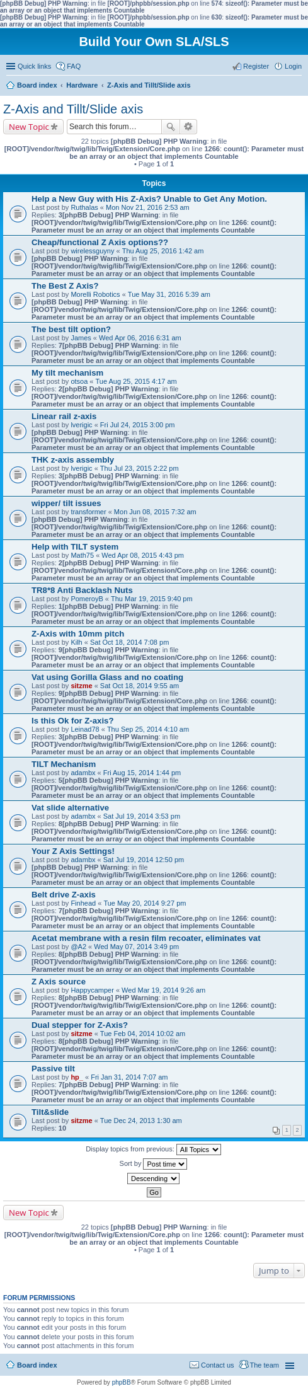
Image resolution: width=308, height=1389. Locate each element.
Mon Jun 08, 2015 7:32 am (155, 512)
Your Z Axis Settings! (73, 851)
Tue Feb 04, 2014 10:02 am (142, 1033)
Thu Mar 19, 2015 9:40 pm (152, 598)
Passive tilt (53, 1068)
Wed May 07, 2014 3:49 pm (136, 946)
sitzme (81, 685)
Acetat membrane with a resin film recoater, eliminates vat (146, 938)
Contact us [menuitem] (217, 1365)
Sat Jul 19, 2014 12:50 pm (143, 859)
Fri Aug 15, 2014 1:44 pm (142, 772)
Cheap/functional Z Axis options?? (99, 242)
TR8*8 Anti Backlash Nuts (82, 590)
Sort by (154, 1164)
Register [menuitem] (256, 66)
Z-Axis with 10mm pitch (77, 633)
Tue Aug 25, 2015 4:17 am (136, 381)
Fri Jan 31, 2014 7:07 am (129, 1077)
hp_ (77, 1077)
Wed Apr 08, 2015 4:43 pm (142, 555)
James (81, 338)
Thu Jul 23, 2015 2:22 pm (139, 468)
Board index (37, 1365)
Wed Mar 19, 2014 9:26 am (163, 990)
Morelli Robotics (95, 294)
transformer (88, 512)
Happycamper (92, 990)
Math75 (82, 555)
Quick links (34, 66)
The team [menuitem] (264, 1365)
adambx (83, 772)
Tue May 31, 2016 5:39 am (169, 294)
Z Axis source (58, 981)
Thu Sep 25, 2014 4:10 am (148, 729)
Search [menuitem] (297, 86)
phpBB (121, 1382)
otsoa (79, 381)
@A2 (78, 946)
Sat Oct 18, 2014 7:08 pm (129, 642)
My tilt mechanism (67, 373)
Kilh (76, 642)
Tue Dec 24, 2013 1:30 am (141, 1120)
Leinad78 (85, 729)
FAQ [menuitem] (74, 66)
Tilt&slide (50, 1112)
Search (170, 126)
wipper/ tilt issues (66, 503)
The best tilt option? (71, 329)
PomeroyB (87, 598)
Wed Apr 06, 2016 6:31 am (140, 338)
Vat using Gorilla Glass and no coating (107, 677)
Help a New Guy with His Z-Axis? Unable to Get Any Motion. (149, 199)
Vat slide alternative (70, 807)
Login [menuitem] (293, 66)
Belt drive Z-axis (63, 894)
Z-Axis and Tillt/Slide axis (73, 109)
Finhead (83, 903)
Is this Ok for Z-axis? (72, 720)
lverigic (81, 425)
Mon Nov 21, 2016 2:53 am (148, 207)
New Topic (29, 126)
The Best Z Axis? (65, 286)
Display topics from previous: (153, 1149)
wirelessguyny (92, 251)
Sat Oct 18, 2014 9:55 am (139, 685)
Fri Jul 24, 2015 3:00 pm (137, 425)
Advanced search (188, 126)
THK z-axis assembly (72, 459)
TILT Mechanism (63, 764)
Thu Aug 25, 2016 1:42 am (163, 251)
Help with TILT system (74, 546)
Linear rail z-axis (63, 416)
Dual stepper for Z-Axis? (79, 1025)
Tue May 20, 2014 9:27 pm (144, 903)
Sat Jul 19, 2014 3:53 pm (141, 816)
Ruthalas (84, 207)
